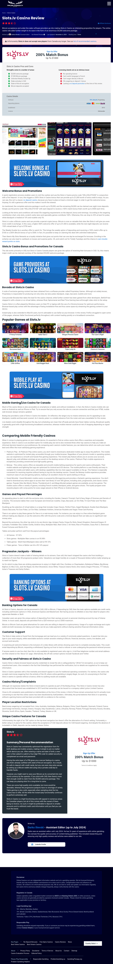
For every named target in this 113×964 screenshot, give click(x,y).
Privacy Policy (25, 951)
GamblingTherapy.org (74, 959)
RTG (91, 100)
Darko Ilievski (36, 827)
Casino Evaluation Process (20, 953)
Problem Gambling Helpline (20, 962)
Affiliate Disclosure (104, 23)
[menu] (109, 3)
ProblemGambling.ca (58, 959)
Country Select (91, 943)
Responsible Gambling (40, 959)
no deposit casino (30, 200)
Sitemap (74, 951)
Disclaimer (35, 951)
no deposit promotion (77, 83)
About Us (58, 951)
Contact (66, 951)
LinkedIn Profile (38, 844)
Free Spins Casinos (46, 942)
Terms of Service (47, 951)
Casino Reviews (60, 942)
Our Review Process (38, 34)
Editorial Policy (36, 953)
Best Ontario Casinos (34, 944)
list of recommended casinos (84, 41)
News (70, 942)
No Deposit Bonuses (31, 942)
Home (4, 13)
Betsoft (95, 100)
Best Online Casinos (18, 944)
